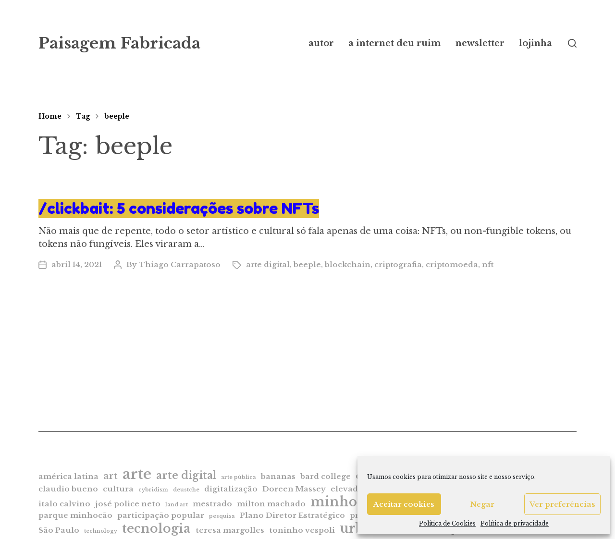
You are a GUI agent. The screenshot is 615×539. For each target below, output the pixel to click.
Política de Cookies (447, 523)
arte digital (268, 264)
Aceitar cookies (403, 504)
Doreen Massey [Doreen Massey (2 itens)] (294, 488)
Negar (482, 504)
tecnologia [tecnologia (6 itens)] (156, 528)
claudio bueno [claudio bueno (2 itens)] (68, 488)
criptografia (398, 264)
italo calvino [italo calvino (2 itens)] (64, 503)
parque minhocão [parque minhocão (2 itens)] (75, 515)
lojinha (535, 43)
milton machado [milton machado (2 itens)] (271, 503)
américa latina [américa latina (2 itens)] (68, 476)
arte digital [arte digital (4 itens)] (186, 475)
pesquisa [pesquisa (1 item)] (222, 516)
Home (50, 116)
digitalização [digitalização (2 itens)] (231, 488)
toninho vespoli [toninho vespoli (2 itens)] (302, 530)
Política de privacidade (514, 523)
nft (487, 264)
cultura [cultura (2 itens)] (118, 488)
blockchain (347, 264)
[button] (572, 43)
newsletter (479, 43)
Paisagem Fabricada (119, 43)
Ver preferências (562, 504)
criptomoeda (452, 264)
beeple (116, 116)
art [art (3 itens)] (110, 475)
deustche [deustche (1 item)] (186, 490)
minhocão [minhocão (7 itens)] (345, 502)
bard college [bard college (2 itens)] (325, 476)
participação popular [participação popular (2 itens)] (160, 515)
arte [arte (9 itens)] (137, 474)
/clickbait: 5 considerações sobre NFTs (178, 208)
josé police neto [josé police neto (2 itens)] (127, 503)
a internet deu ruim (394, 43)
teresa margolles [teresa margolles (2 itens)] (230, 530)
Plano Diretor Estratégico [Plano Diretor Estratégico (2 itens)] (292, 515)
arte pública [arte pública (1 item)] (238, 477)
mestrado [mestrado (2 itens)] (212, 503)
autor (321, 43)
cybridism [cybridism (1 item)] (153, 490)
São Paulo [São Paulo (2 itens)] (58, 530)
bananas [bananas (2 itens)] (278, 476)
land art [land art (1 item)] (176, 505)
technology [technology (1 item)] (100, 531)
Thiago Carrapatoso (180, 264)
